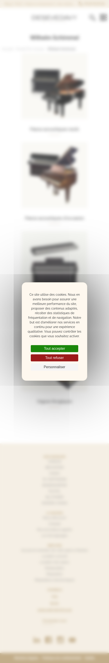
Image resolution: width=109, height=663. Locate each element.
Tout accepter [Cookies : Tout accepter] (54, 348)
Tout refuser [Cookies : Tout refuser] (54, 358)
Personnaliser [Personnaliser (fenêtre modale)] (54, 367)
